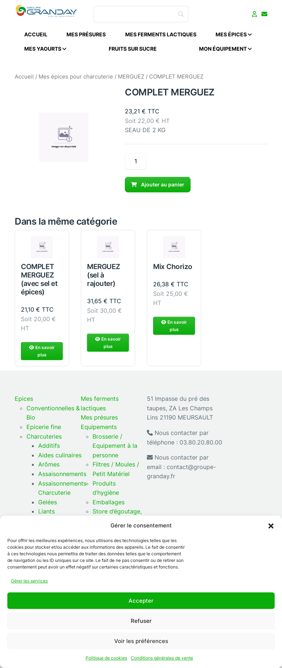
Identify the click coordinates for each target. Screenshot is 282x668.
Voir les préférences (141, 641)
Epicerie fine (43, 427)
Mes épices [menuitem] (234, 34)
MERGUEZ (131, 76)
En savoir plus (42, 366)
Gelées (47, 502)
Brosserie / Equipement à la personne (115, 446)
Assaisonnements (62, 474)
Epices (24, 398)
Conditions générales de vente (162, 658)
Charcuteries (44, 436)
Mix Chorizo (172, 281)
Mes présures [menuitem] (86, 34)
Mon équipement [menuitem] (225, 49)
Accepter (141, 600)
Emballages (108, 502)
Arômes (48, 464)
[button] (271, 525)
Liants (46, 511)
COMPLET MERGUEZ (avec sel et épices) (39, 294)
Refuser (141, 620)
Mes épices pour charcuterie (76, 76)
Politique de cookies (106, 658)
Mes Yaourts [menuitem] (45, 49)
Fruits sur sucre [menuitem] (133, 49)
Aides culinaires (60, 455)
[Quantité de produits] (135, 161)
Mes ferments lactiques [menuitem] (160, 34)
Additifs (49, 445)
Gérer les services (29, 581)
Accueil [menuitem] (35, 34)
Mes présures (99, 417)
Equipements (99, 427)
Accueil (24, 76)
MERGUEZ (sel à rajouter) (103, 290)
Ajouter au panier (157, 184)
